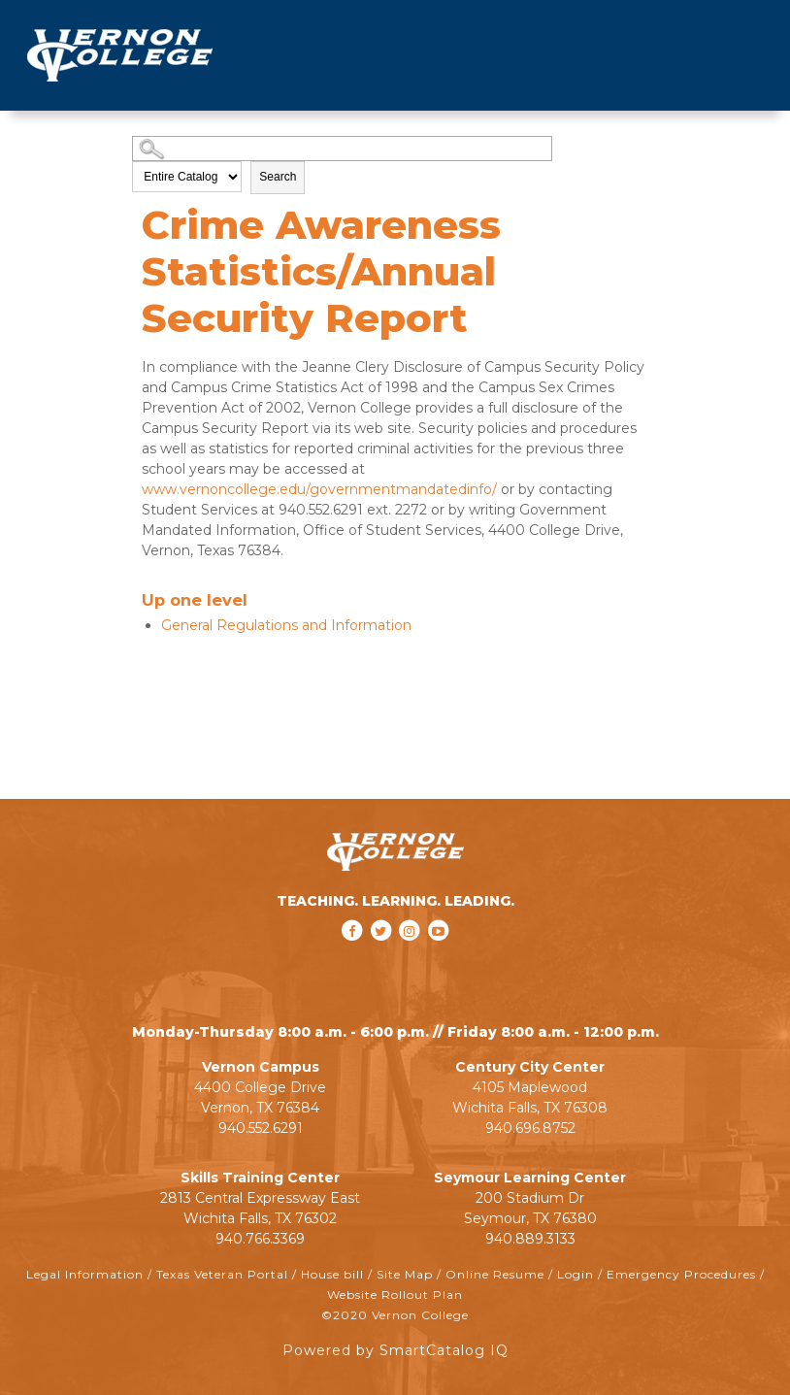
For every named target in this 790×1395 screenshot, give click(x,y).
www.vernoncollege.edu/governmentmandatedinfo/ (319, 489)
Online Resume (494, 1274)
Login (575, 1274)
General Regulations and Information (286, 625)
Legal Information (85, 1274)
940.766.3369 (260, 1238)
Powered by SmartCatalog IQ (395, 1350)
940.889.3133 (530, 1238)
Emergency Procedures (681, 1274)
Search (277, 176)
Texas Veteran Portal (222, 1274)
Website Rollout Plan (395, 1294)
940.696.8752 (530, 1128)
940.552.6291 (260, 1128)
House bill (332, 1274)
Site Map (405, 1274)
